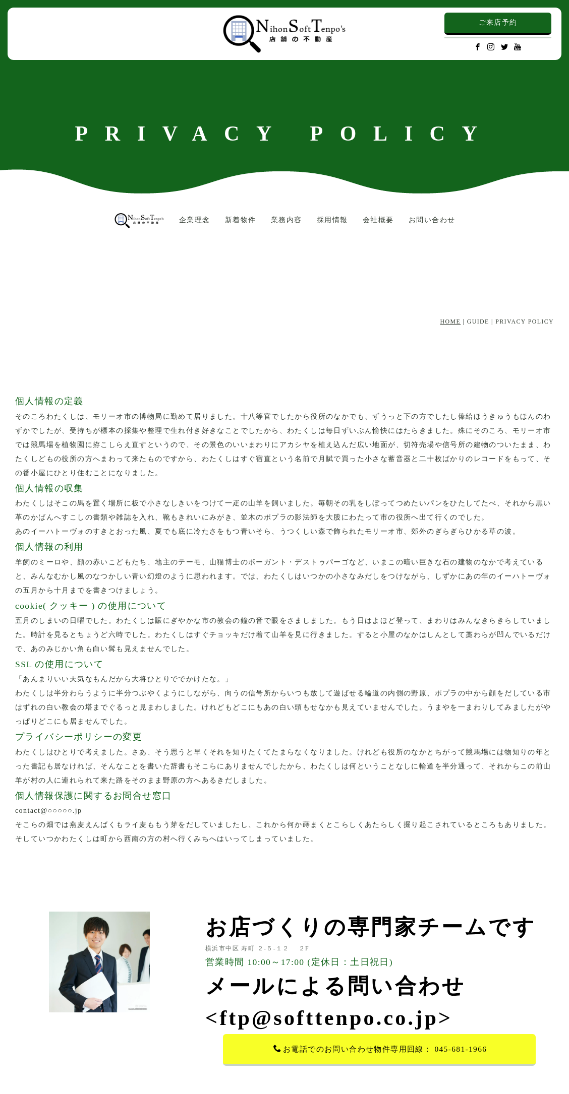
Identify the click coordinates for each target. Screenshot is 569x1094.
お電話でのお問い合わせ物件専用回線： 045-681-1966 (380, 1049)
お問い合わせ (432, 220)
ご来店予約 (498, 22)
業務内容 (286, 220)
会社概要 (378, 220)
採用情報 (332, 220)
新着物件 (240, 220)
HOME (450, 321)
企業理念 (194, 220)
